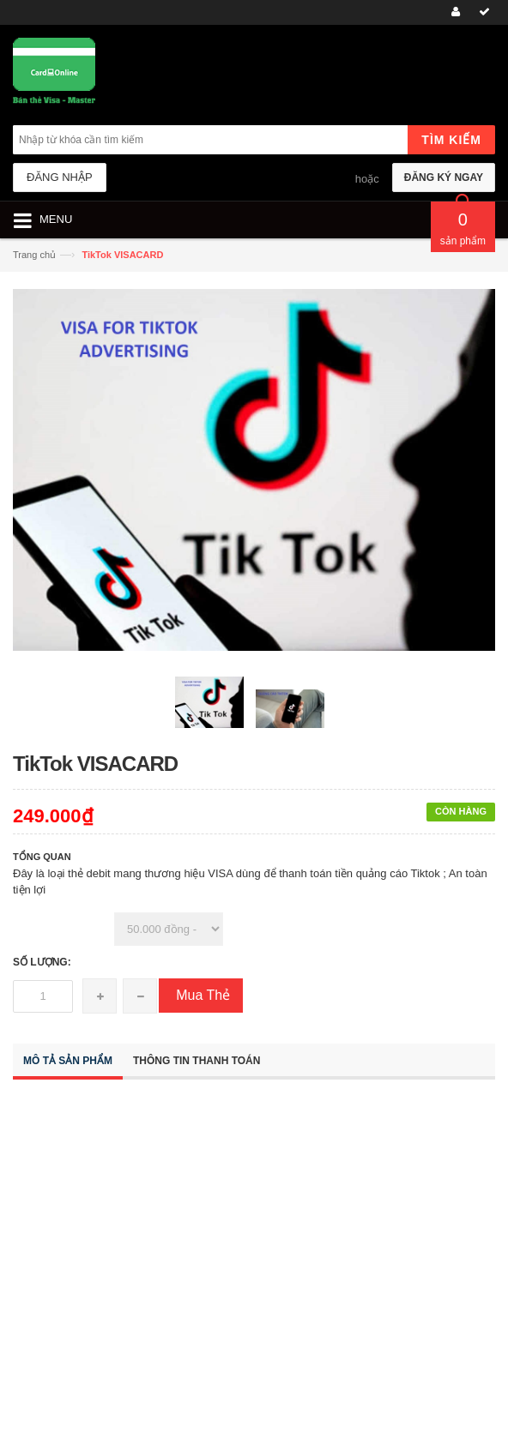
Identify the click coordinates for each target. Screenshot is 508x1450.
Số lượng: (42, 962)
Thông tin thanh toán (196, 1061)
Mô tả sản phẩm (67, 1061)
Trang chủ (34, 255)
